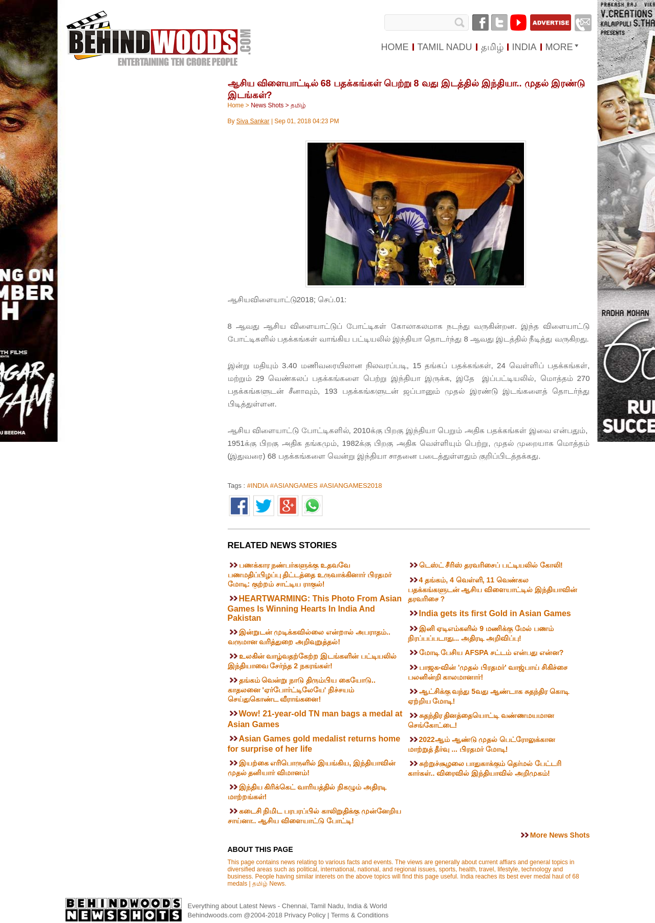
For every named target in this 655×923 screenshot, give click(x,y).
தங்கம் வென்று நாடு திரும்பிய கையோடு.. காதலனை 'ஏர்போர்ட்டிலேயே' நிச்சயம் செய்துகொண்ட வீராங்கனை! (302, 689)
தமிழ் (298, 105)
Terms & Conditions (360, 915)
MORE (559, 47)
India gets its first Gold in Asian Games (495, 613)
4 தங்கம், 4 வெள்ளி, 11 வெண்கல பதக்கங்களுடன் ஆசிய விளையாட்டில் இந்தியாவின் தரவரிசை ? (493, 589)
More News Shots (560, 835)
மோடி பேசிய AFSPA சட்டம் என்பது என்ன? (491, 652)
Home (236, 105)
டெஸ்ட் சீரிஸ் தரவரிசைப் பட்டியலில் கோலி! (491, 565)
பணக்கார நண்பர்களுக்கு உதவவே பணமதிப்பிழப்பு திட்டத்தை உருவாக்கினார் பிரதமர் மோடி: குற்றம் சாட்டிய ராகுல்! (310, 574)
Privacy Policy (306, 915)
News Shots (267, 105)
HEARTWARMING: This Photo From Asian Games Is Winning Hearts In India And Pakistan (315, 608)
